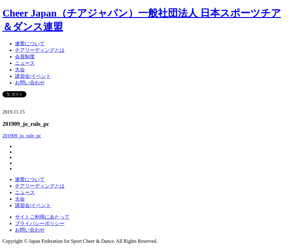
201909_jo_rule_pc (21, 135)
